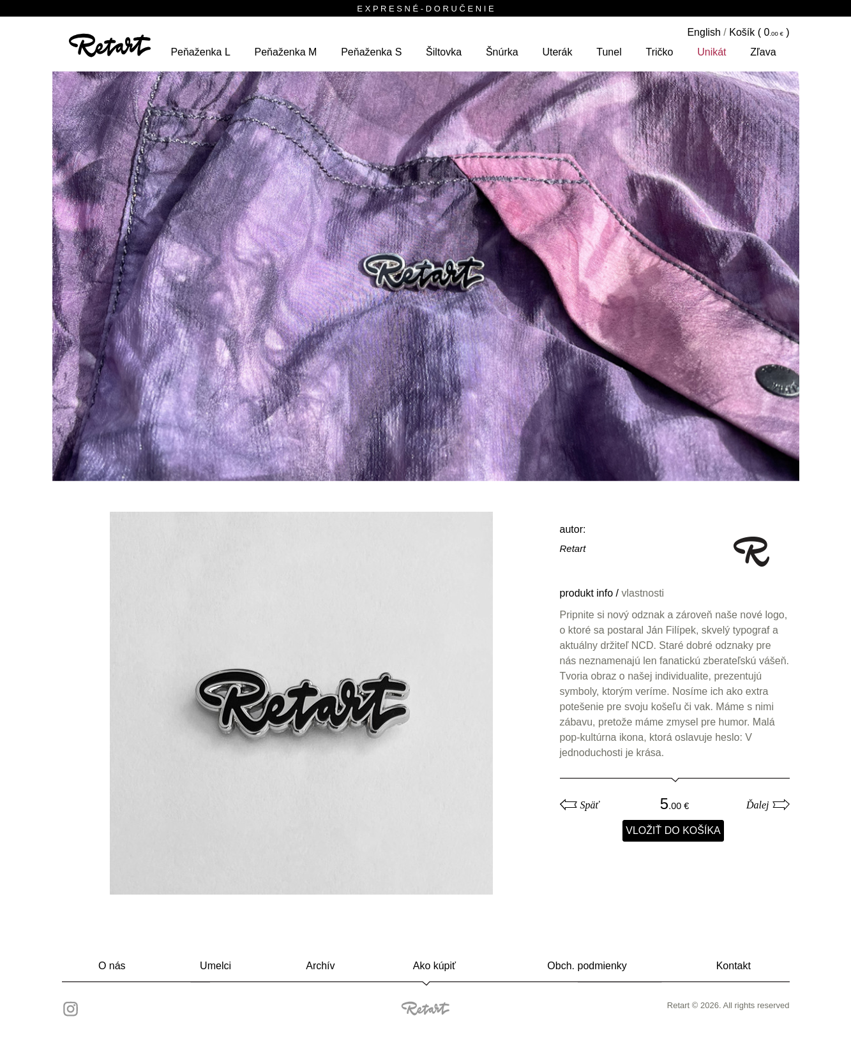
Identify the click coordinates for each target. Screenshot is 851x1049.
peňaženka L (200, 52)
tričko (659, 52)
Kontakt (733, 965)
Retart (573, 548)
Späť (589, 805)
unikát (711, 52)
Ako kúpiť (434, 965)
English (703, 32)
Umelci (215, 965)
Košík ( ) (759, 32)
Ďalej (757, 805)
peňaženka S (371, 52)
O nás (112, 965)
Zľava (763, 52)
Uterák (557, 52)
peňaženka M (286, 52)
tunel (608, 52)
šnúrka (502, 52)
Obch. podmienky (587, 965)
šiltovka (444, 52)
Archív (320, 965)
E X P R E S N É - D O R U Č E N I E (425, 8)
